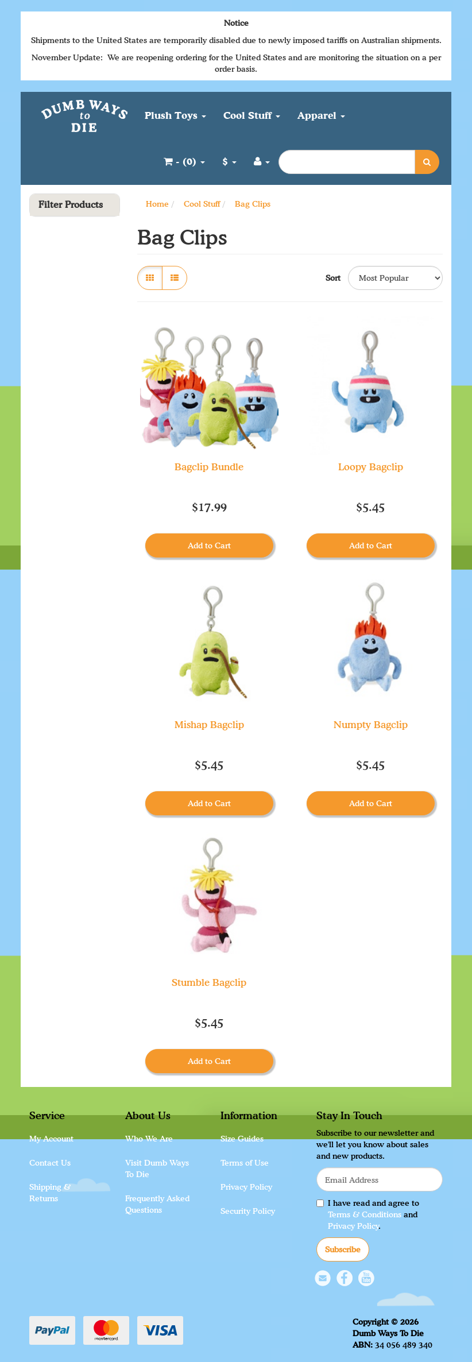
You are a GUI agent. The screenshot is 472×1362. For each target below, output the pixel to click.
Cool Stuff (251, 115)
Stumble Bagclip (209, 982)
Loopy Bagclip (370, 467)
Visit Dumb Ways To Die (157, 1168)
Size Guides (242, 1138)
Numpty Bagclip (371, 724)
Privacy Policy (246, 1186)
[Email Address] (379, 1179)
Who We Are (149, 1138)
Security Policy (247, 1211)
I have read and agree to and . (367, 1214)
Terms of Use (244, 1162)
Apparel (321, 115)
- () (184, 161)
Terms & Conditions (364, 1214)
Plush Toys (175, 115)
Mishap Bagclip (209, 724)
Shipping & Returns (50, 1192)
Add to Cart (209, 545)
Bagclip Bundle (209, 467)
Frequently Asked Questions (157, 1203)
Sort (332, 278)
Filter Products (70, 205)
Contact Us (50, 1162)
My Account (51, 1138)
